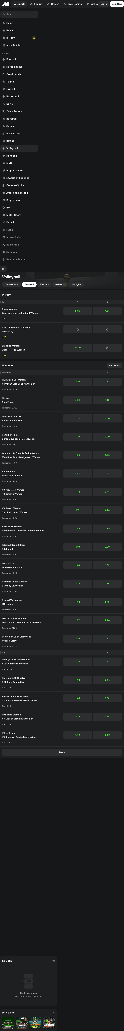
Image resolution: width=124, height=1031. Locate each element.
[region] (19, 137)
